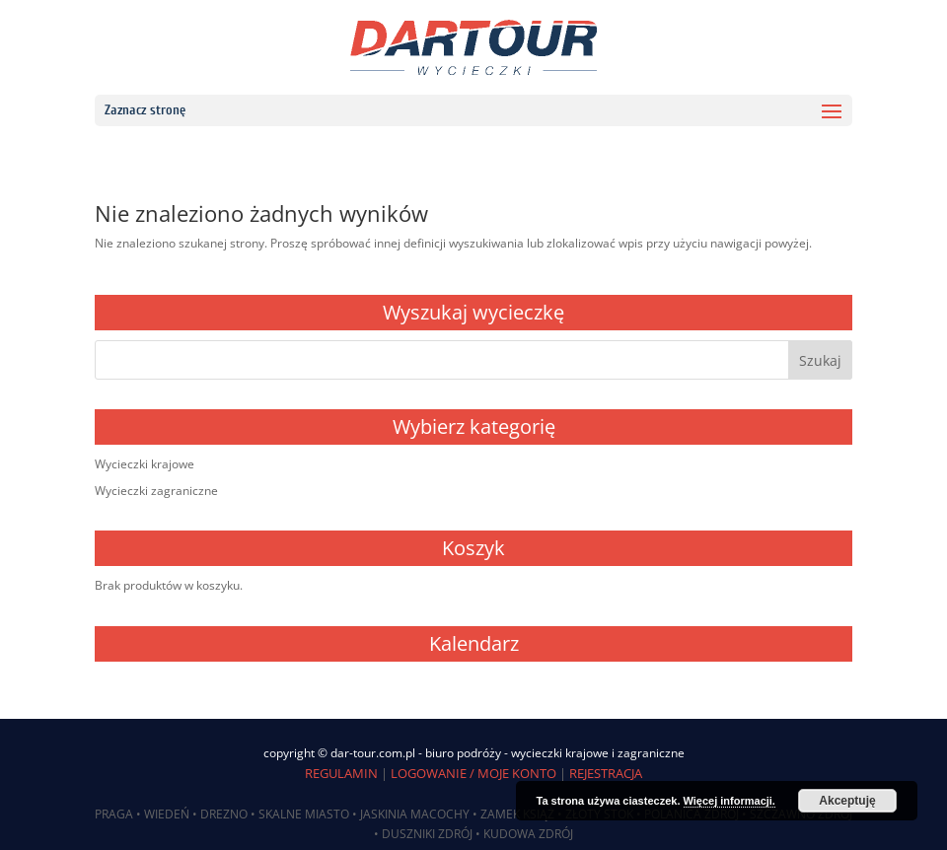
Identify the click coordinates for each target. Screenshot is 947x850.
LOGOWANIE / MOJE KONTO (473, 773)
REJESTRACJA (605, 773)
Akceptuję (847, 801)
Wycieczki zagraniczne (156, 490)
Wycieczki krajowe (144, 464)
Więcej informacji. (729, 801)
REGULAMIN (341, 773)
